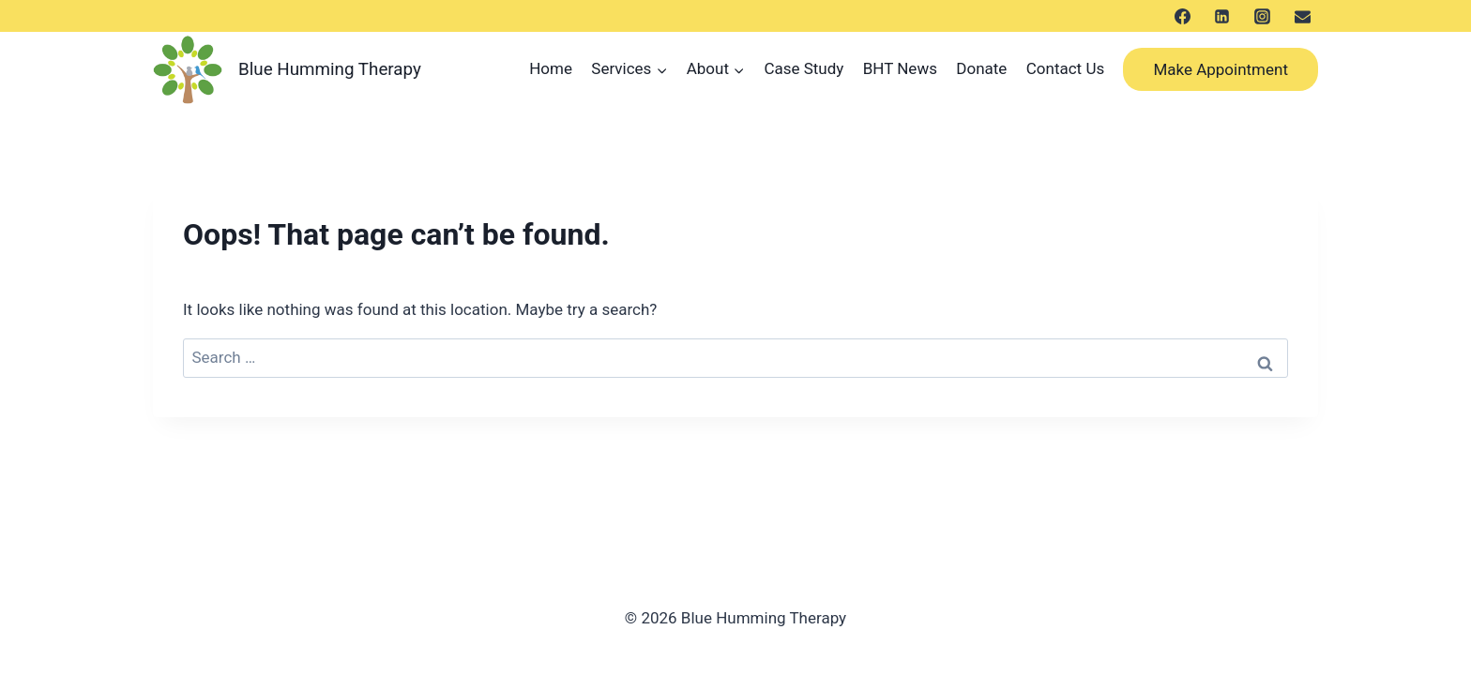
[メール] (1302, 16)
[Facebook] (1182, 16)
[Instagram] (1262, 16)
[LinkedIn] (1222, 16)
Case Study (803, 68)
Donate (981, 68)
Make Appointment (1220, 69)
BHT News (900, 68)
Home (550, 68)
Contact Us (1065, 68)
